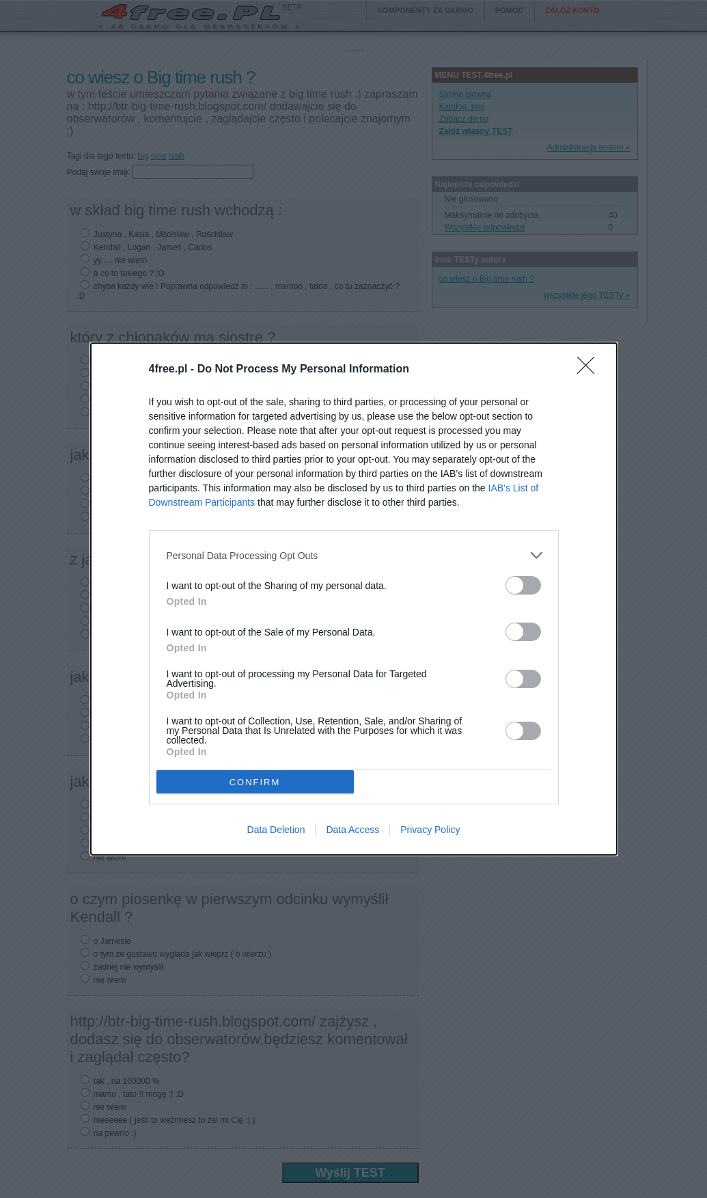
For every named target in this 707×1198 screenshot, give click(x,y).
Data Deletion (276, 829)
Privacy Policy (430, 829)
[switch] (523, 585)
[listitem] (354, 555)
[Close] (590, 370)
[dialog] (354, 599)
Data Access (352, 829)
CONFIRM (255, 782)
